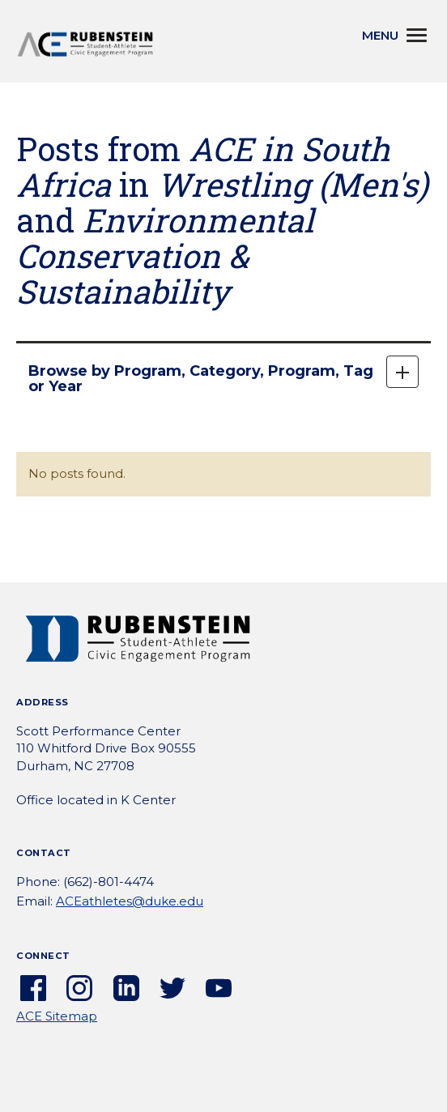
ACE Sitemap (56, 1016)
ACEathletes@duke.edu (129, 901)
